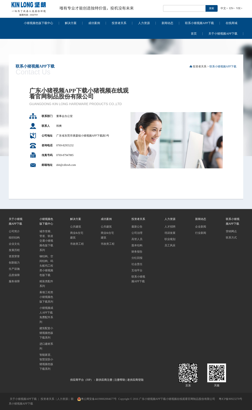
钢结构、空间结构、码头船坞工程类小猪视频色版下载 (46, 266)
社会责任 (136, 264)
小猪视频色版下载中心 (38, 23)
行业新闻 (200, 232)
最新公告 (136, 226)
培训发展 (169, 232)
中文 (223, 8)
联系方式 (231, 237)
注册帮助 (119, 379)
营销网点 (231, 231)
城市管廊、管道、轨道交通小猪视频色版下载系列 (46, 241)
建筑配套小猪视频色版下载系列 (46, 333)
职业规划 (169, 239)
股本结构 (136, 245)
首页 (194, 33)
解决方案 (71, 23)
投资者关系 (119, 23)
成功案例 (94, 23)
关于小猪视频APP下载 (222, 33)
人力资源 (144, 23)
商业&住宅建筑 (76, 235)
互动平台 (136, 270)
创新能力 (14, 262)
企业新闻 (200, 226)
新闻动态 (167, 23)
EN (231, 8)
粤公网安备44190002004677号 (97, 399)
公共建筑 (75, 226)
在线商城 (231, 23)
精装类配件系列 (46, 284)
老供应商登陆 (135, 379)
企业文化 (14, 243)
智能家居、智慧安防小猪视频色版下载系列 (46, 361)
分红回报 (136, 257)
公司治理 (136, 232)
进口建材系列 (46, 346)
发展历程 (14, 250)
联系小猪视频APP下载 (199, 23)
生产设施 (14, 268)
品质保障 (14, 275)
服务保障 (14, 281)
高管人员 (136, 239)
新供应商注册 (104, 379)
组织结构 (14, 237)
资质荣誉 (14, 256)
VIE (238, 8)
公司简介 (14, 231)
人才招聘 (169, 226)
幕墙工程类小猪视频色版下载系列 (46, 297)
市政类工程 (77, 243)
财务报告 (136, 251)
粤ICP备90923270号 (230, 398)
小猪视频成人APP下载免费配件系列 (46, 314)
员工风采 (169, 245)
